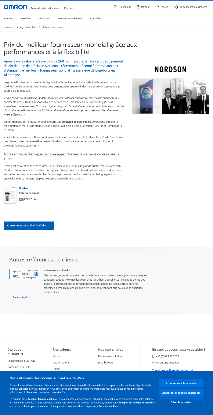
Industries (44, 18)
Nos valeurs (62, 349)
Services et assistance (69, 18)
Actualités (95, 18)
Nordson (24, 188)
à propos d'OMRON (15, 351)
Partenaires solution (110, 356)
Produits (8, 18)
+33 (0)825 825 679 (165, 356)
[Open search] (122, 7)
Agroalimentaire (28, 27)
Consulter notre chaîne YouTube (29, 225)
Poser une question (165, 362)
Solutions (26, 18)
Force (56, 368)
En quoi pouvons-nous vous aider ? (178, 349)
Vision (56, 356)
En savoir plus (21, 297)
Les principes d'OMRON (21, 360)
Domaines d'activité (19, 367)
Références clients (57, 270)
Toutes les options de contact (172, 370)
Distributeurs (105, 362)
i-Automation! (61, 362)
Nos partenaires (110, 349)
